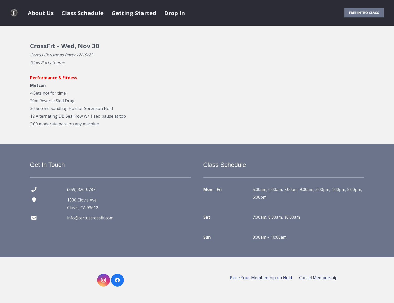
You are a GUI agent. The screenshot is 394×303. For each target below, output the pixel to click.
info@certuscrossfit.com (90, 218)
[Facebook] (117, 280)
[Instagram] (103, 280)
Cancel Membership (318, 277)
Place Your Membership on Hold (261, 277)
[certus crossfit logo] (14, 13)
